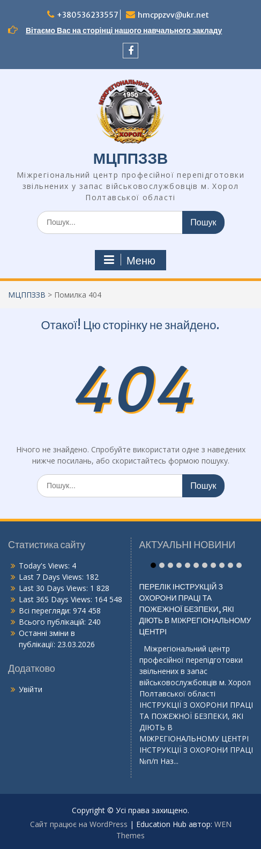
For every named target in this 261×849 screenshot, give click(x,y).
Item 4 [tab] (179, 565)
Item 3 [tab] (170, 565)
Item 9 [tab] (222, 565)
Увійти (30, 689)
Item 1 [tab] (153, 565)
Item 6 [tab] (196, 565)
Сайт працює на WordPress (79, 824)
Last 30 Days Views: (54, 588)
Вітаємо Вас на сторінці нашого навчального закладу (124, 30)
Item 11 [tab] (239, 565)
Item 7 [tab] (204, 565)
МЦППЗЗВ (130, 158)
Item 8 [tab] (213, 565)
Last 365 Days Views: (56, 599)
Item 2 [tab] (162, 565)
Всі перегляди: (46, 610)
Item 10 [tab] (230, 565)
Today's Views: (45, 565)
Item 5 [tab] (187, 565)
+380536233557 (87, 15)
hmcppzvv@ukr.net (173, 15)
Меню (129, 260)
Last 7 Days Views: (52, 577)
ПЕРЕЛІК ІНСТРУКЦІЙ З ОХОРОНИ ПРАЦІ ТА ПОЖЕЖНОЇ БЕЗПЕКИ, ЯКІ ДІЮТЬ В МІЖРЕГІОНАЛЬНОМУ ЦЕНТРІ (195, 614)
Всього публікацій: (53, 622)
